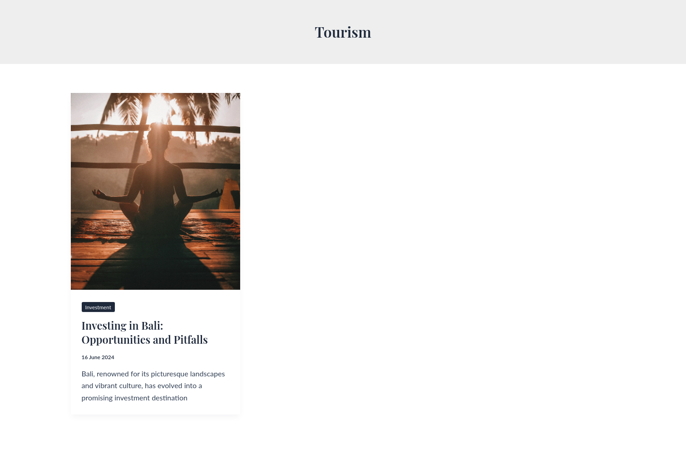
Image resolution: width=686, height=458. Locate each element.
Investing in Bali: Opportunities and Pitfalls (146, 332)
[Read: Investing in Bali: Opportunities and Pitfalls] (155, 191)
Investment (98, 307)
